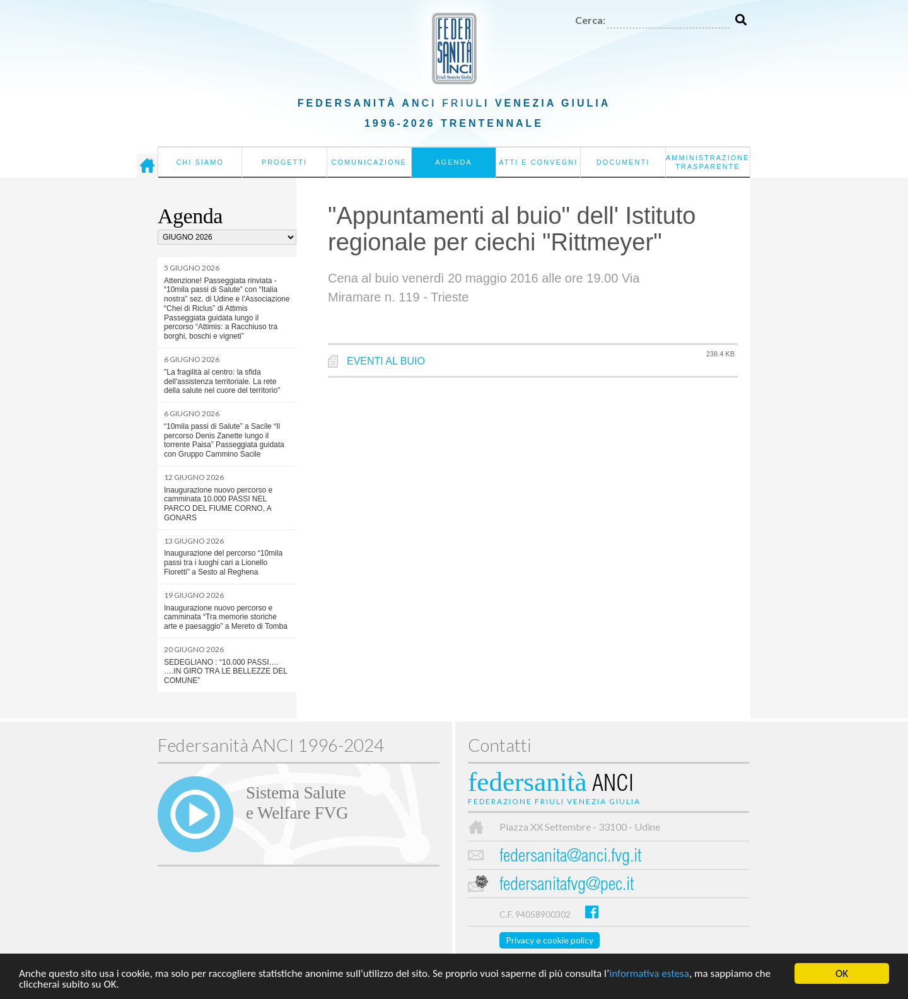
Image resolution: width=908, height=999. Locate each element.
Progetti (284, 162)
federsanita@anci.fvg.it (570, 857)
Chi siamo (199, 162)
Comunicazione (369, 162)
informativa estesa (649, 974)
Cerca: (590, 20)
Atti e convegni (538, 162)
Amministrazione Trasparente (708, 162)
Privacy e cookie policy (549, 940)
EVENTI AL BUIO (386, 361)
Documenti (623, 162)
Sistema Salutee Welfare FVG (297, 802)
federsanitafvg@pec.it (566, 886)
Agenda (453, 162)
